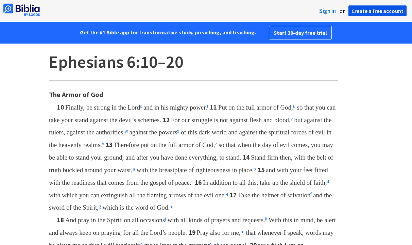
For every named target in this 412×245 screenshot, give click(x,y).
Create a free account (377, 10)
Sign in (327, 11)
